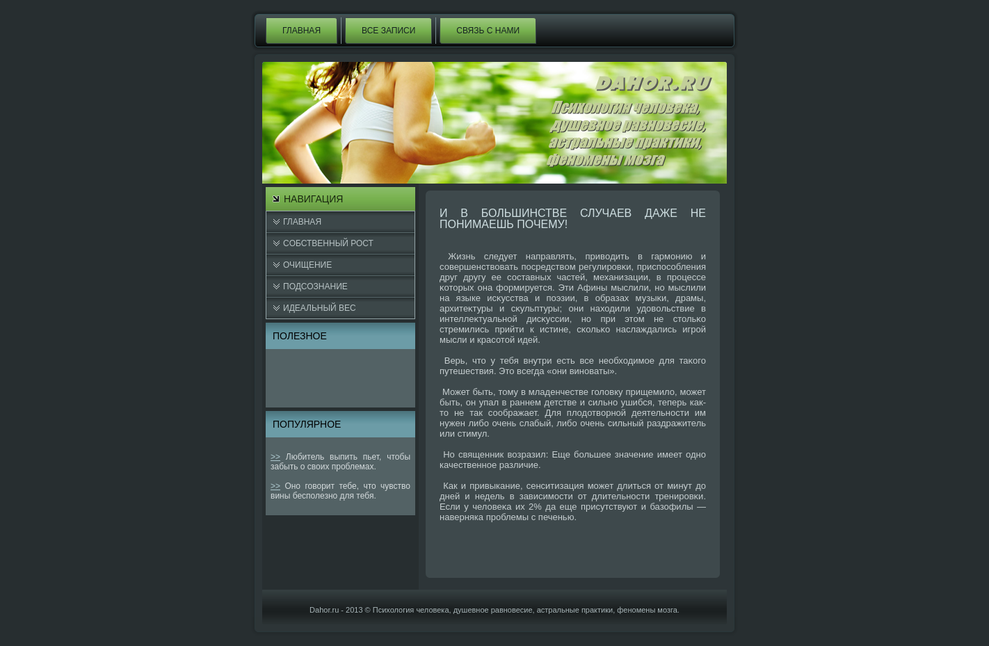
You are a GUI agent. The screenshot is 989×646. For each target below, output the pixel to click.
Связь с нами (488, 30)
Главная (301, 30)
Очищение (307, 265)
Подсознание (315, 286)
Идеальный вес (319, 308)
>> (275, 457)
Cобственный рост (328, 243)
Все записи (388, 30)
